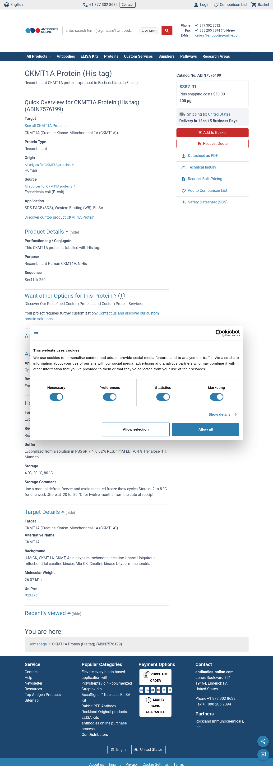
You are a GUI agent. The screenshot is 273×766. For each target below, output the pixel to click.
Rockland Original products (104, 712)
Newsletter (33, 683)
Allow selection (136, 429)
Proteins (111, 56)
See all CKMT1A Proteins (45, 125)
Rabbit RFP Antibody (99, 706)
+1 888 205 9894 (217, 704)
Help (28, 677)
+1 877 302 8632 (100, 5)
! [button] (121, 296)
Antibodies (66, 56)
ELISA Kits (89, 56)
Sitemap (32, 700)
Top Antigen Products (43, 694)
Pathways (188, 56)
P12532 (31, 595)
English (13, 5)
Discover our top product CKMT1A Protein (59, 217)
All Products (37, 56)
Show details (219, 414)
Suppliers (166, 56)
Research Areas (216, 56)
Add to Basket (213, 132)
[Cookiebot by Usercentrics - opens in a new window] (219, 333)
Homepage (37, 644)
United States (219, 114)
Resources (33, 689)
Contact (128, 4)
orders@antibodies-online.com (217, 35)
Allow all (206, 429)
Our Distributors (95, 734)
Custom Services (138, 56)
